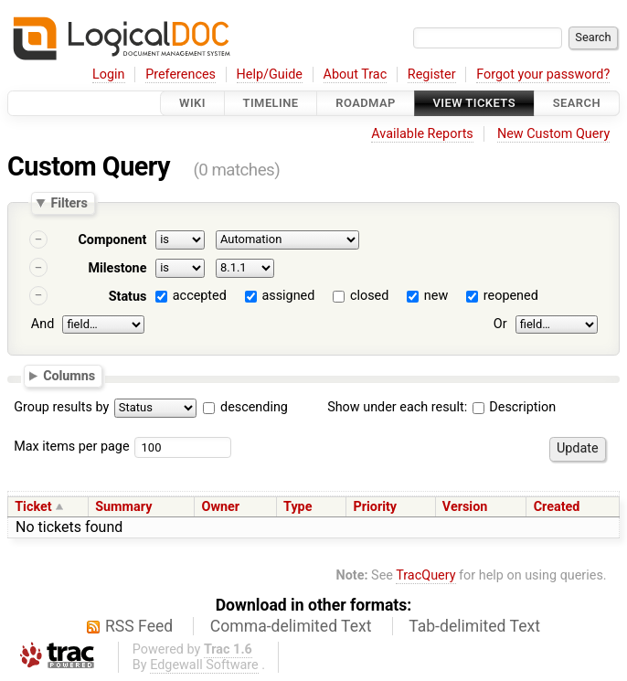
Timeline (271, 103)
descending (254, 407)
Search (576, 103)
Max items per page (71, 446)
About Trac (356, 74)
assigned (287, 295)
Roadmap (365, 103)
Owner (220, 507)
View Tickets (474, 103)
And (42, 324)
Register (432, 74)
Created (557, 507)
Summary (123, 507)
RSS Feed (139, 626)
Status (128, 296)
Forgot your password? (543, 74)
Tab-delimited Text (474, 626)
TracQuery (425, 575)
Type (297, 507)
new (436, 295)
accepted (200, 295)
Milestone (117, 268)
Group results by (61, 407)
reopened (511, 295)
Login (108, 74)
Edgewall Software (204, 665)
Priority (375, 507)
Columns (69, 375)
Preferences (180, 74)
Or (500, 324)
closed (369, 295)
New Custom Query (553, 134)
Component (112, 240)
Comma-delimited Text (291, 626)
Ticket (33, 507)
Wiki (192, 103)
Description (514, 407)
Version (465, 507)
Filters (68, 203)
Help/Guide (270, 74)
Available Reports (422, 134)
